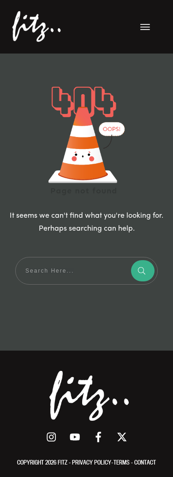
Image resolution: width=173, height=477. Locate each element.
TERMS (122, 462)
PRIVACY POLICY (91, 462)
